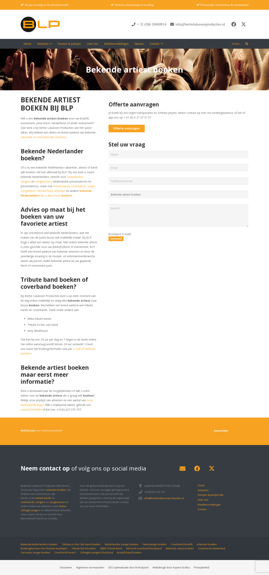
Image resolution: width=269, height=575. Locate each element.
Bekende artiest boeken (180, 548)
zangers (40, 502)
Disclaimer (66, 567)
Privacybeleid (201, 567)
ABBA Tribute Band (111, 548)
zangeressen (43, 181)
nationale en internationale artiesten (43, 137)
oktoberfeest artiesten (51, 191)
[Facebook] (234, 24)
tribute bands (61, 186)
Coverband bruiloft (182, 544)
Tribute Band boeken (83, 548)
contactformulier (31, 409)
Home (201, 485)
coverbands (78, 186)
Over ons (203, 499)
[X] (244, 24)
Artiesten (203, 490)
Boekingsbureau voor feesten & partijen (44, 548)
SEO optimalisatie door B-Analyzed (128, 567)
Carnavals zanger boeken (35, 552)
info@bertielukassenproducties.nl (164, 498)
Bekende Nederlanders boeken (39, 544)
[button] (50, 44)
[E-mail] (182, 468)
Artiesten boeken (207, 544)
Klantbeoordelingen (209, 504)
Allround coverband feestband (144, 548)
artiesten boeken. (56, 490)
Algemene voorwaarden (90, 567)
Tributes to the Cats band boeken (81, 544)
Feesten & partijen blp (210, 495)
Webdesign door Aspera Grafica (171, 567)
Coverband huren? (65, 552)
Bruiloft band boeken (129, 552)
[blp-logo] (40, 24)
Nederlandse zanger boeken (121, 544)
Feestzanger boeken (155, 544)
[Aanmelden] (221, 430)
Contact (202, 509)
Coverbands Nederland (211, 548)
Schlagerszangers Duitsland (96, 552)
